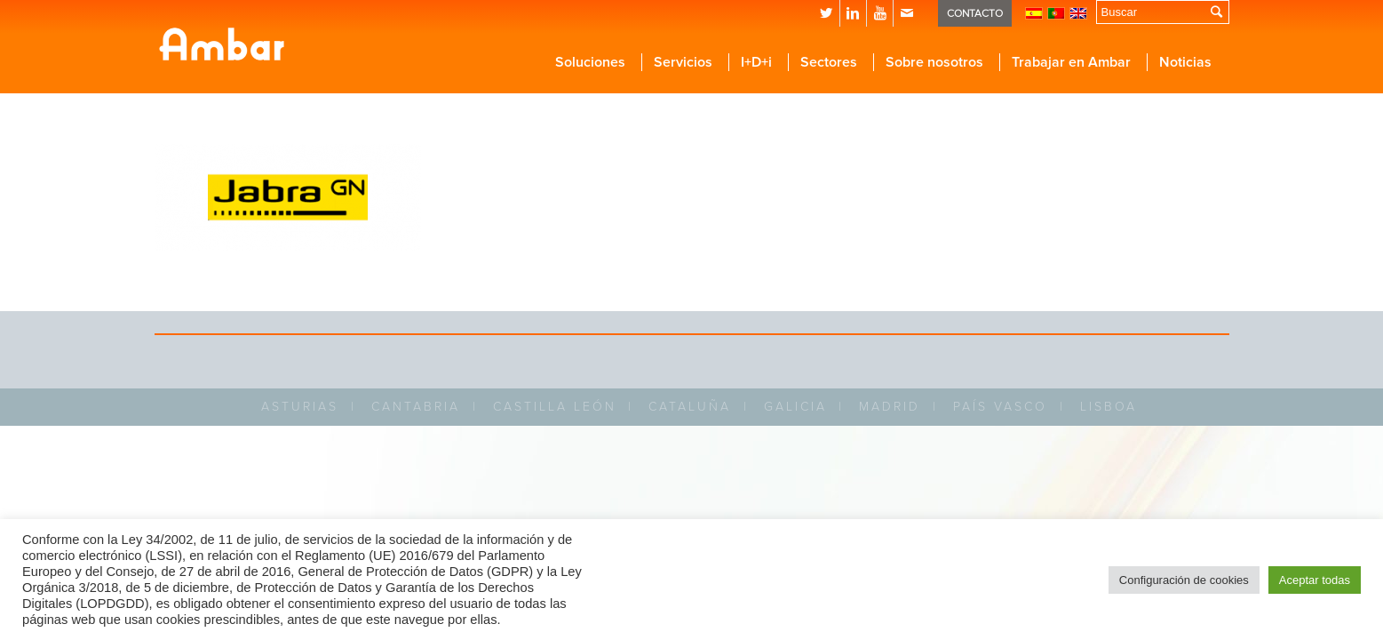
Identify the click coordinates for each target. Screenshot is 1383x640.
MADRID (889, 406)
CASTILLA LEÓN (554, 406)
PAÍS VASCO (1000, 406)
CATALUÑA (689, 406)
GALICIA (795, 406)
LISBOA (1108, 406)
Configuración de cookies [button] (1184, 580)
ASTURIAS (299, 406)
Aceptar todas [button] (1314, 580)
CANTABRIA (415, 406)
